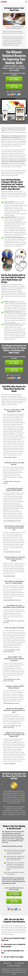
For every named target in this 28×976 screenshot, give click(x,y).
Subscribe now (7, 26)
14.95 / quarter (14, 79)
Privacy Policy (19, 963)
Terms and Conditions (14, 965)
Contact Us (8, 963)
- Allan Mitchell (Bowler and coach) (12, 600)
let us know (21, 797)
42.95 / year (14, 86)
